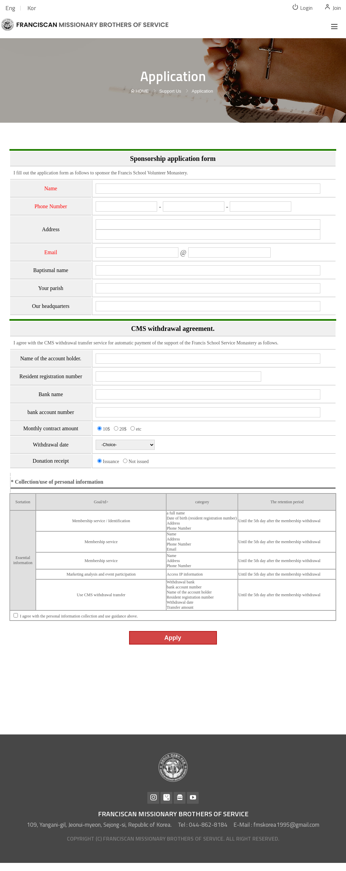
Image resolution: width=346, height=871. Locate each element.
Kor (31, 8)
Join (332, 7)
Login (302, 7)
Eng (10, 8)
